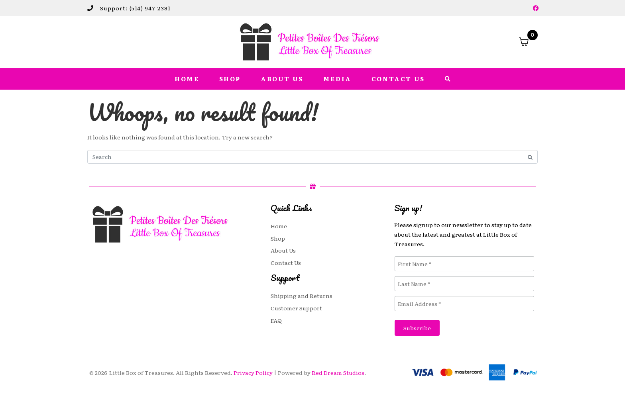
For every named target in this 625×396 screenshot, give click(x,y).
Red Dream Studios (338, 372)
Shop (230, 78)
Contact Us (398, 78)
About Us (282, 78)
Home (187, 78)
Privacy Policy (253, 372)
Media (337, 78)
